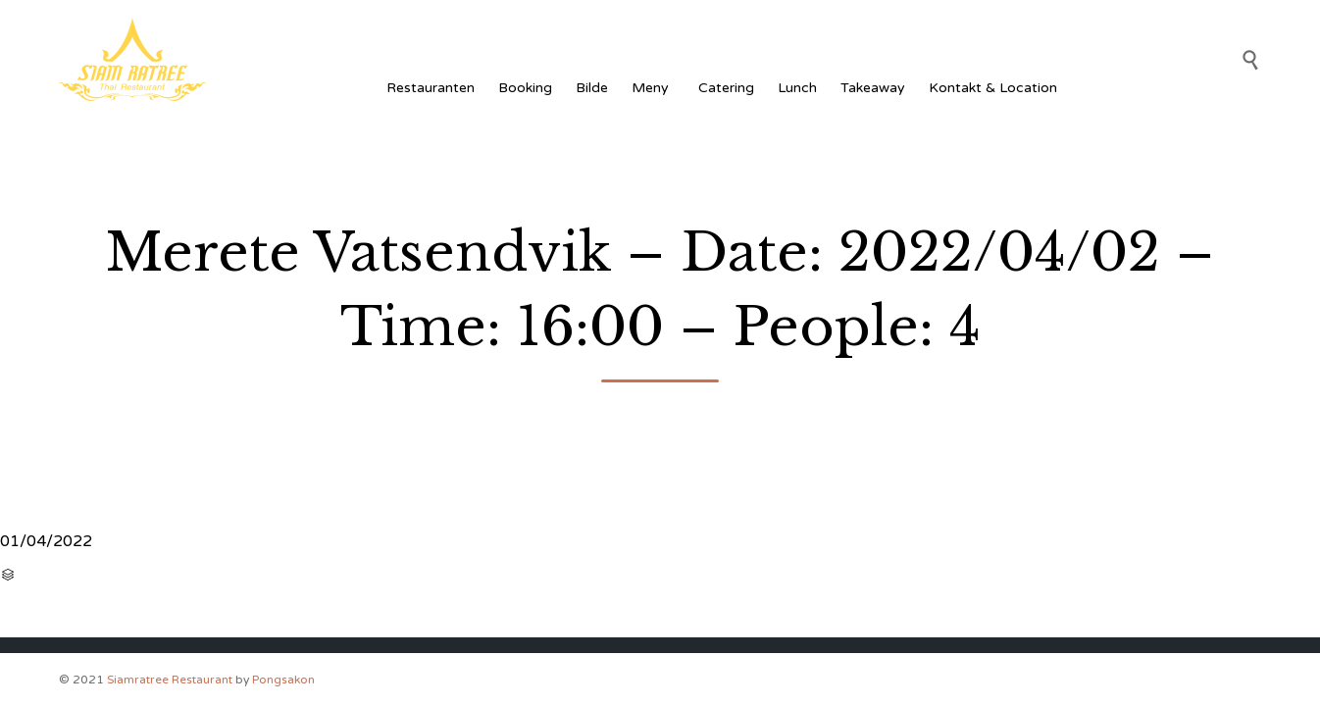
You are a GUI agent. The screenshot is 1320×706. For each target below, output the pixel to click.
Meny (653, 87)
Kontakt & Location (993, 87)
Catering (726, 87)
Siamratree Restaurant (169, 679)
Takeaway (872, 87)
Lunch (797, 87)
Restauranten (430, 87)
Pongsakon (283, 679)
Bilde (592, 87)
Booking (525, 87)
